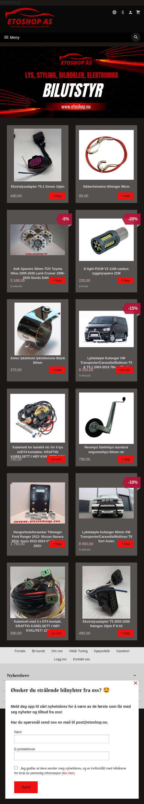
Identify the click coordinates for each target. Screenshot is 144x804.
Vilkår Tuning (78, 651)
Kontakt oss (81, 659)
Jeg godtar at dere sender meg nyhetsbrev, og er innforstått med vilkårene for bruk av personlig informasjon (70, 770)
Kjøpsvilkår (102, 651)
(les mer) (68, 773)
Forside (20, 651)
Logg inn (60, 659)
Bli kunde (38, 651)
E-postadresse (61, 753)
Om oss (57, 651)
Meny (11, 37)
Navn (61, 736)
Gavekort (123, 651)
